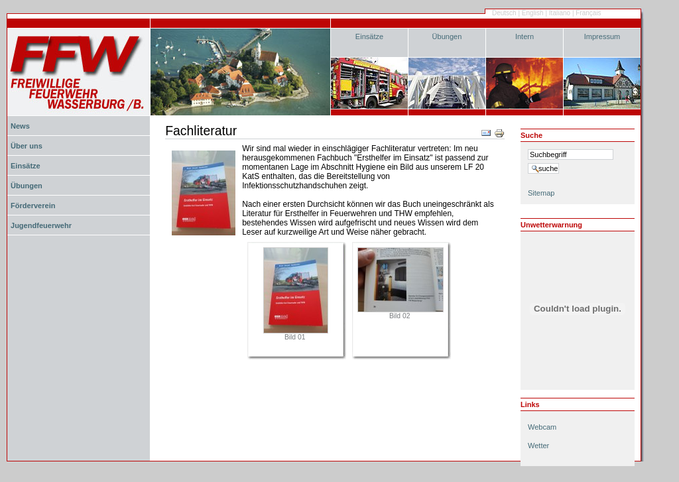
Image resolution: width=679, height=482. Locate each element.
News (20, 126)
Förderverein (33, 206)
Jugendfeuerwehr (41, 225)
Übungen (447, 36)
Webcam (542, 427)
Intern (524, 36)
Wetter (538, 446)
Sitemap (541, 193)
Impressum (602, 36)
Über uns (26, 146)
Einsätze (369, 36)
